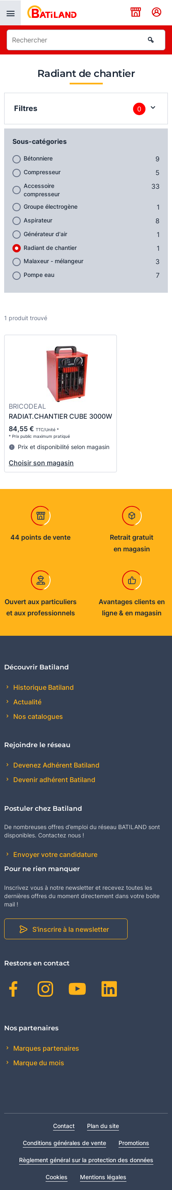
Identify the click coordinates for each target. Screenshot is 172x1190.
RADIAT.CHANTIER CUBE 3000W (60, 416)
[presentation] (10, 12)
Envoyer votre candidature (54, 854)
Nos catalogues (37, 716)
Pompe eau (39, 274)
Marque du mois (38, 1063)
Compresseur (42, 171)
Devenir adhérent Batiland (53, 779)
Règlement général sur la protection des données (86, 1159)
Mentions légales (103, 1176)
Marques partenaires (45, 1048)
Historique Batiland (43, 687)
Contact (64, 1125)
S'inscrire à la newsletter (70, 929)
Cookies (57, 1176)
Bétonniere (38, 158)
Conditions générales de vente (64, 1142)
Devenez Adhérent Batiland (55, 765)
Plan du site (103, 1125)
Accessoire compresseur (42, 190)
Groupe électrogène (51, 206)
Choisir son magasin (41, 463)
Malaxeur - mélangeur (53, 260)
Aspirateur (38, 220)
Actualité (26, 702)
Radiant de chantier (50, 247)
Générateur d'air (45, 233)
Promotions (134, 1142)
